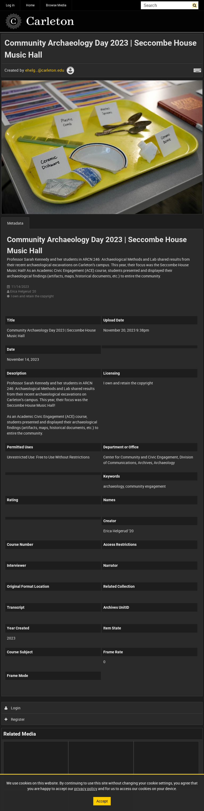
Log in (10, 5)
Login (13, 707)
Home (30, 5)
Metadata (15, 223)
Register (15, 719)
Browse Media (56, 5)
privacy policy (85, 788)
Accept (102, 801)
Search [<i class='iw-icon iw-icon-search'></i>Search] (195, 5)
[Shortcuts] (197, 69)
